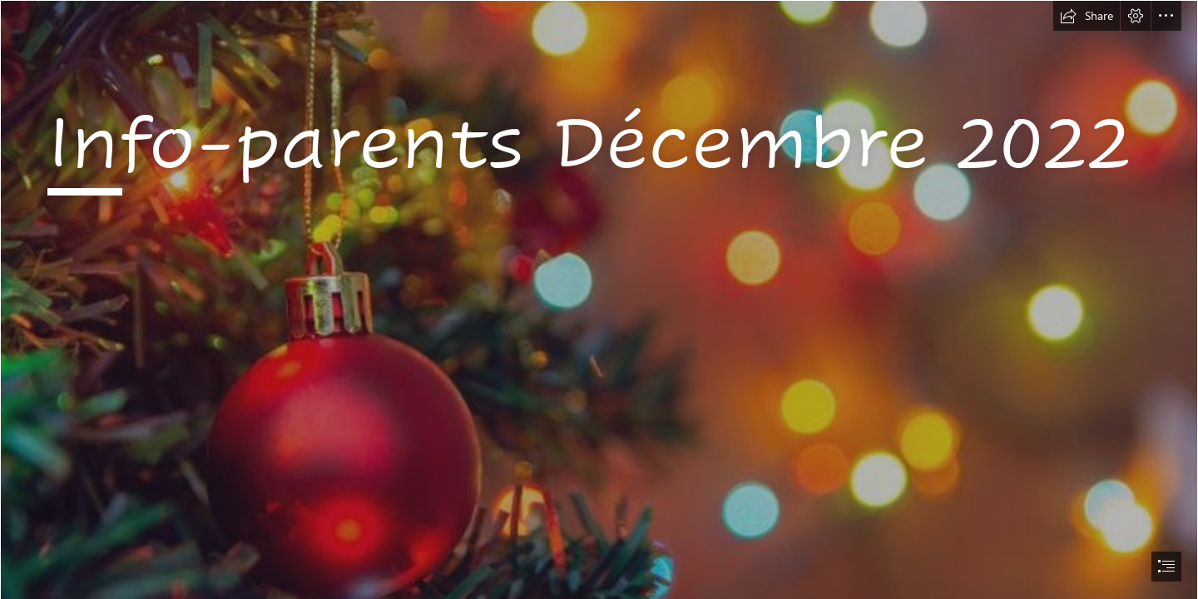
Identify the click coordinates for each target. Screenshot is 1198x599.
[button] (1086, 16)
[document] (599, 299)
